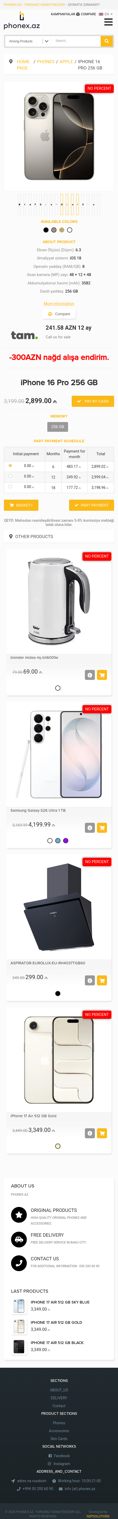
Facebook (62, 1456)
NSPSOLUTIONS (98, 1516)
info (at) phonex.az (80, 1489)
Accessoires (59, 1431)
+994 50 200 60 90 (38, 1489)
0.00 (30, 466)
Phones (45, 61)
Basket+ (24, 505)
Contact (59, 1406)
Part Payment (95, 505)
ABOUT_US (59, 1390)
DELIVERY (59, 1398)
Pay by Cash (96, 401)
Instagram (62, 1464)
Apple (66, 61)
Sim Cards (59, 1439)
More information (59, 303)
